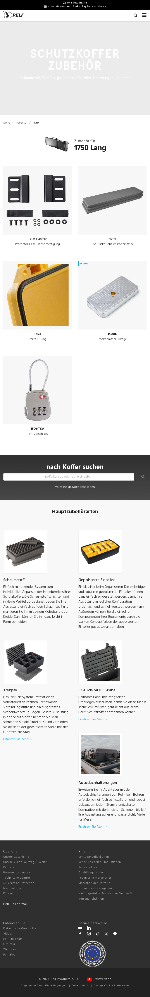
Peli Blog (9, 954)
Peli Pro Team (13, 939)
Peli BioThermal (15, 904)
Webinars (9, 949)
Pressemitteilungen (16, 872)
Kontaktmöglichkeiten (93, 857)
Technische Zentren (17, 878)
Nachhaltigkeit (13, 888)
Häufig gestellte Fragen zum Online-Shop (107, 893)
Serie (6, 122)
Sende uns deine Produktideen (99, 862)
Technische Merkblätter (94, 878)
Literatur (9, 944)
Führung (9, 893)
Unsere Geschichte (16, 857)
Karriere (8, 867)
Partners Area (87, 867)
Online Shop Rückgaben (95, 888)
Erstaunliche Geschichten (20, 928)
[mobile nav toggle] (144, 14)
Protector (21, 122)
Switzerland (99, 979)
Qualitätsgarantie (90, 872)
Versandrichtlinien (91, 899)
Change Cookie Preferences (111, 985)
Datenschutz (80, 985)
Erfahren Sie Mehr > (17, 739)
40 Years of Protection (18, 883)
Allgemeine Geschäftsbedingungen (44, 985)
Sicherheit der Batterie (94, 883)
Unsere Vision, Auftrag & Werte (25, 862)
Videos (8, 933)
